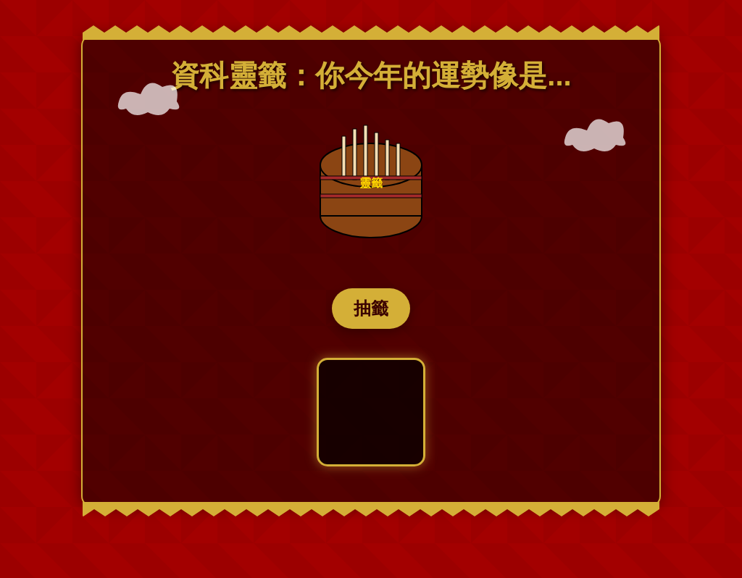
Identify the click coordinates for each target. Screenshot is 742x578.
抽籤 (371, 308)
